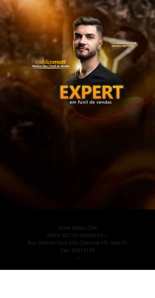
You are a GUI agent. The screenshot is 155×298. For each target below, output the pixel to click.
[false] (77, 243)
